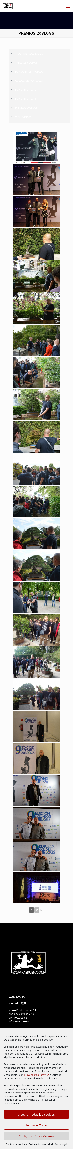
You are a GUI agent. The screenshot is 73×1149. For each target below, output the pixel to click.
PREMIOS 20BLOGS (26, 107)
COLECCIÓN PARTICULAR (29, 80)
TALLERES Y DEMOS (26, 62)
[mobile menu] (67, 6)
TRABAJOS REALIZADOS (29, 53)
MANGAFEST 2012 (25, 89)
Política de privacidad (41, 1144)
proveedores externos (36, 1075)
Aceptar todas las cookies (36, 1114)
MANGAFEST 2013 (25, 98)
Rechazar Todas (36, 1125)
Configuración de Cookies (36, 1136)
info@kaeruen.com (20, 1021)
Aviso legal (61, 1144)
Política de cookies (16, 1144)
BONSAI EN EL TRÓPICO (29, 71)
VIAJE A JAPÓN (23, 116)
